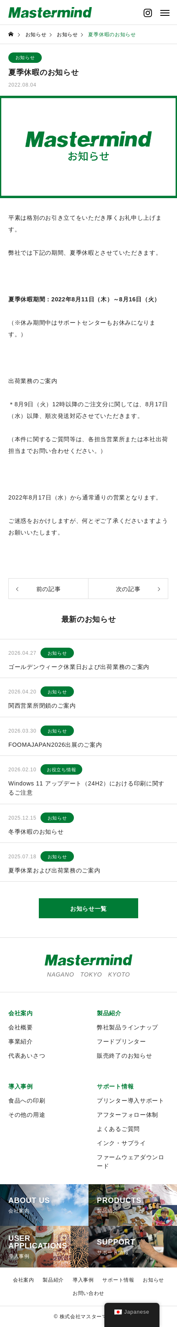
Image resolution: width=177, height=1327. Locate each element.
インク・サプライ (121, 1143)
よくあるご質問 (118, 1129)
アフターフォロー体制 (127, 1114)
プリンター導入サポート (130, 1100)
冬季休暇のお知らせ (35, 831)
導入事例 (20, 1086)
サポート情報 (115, 1086)
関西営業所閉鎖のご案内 (42, 705)
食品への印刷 (26, 1100)
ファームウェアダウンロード (130, 1161)
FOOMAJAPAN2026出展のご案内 (55, 744)
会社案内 (20, 1013)
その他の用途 (26, 1114)
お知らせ (25, 57)
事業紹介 (20, 1041)
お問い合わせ (88, 1293)
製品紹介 (109, 1013)
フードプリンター (121, 1041)
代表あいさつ (26, 1055)
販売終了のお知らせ (124, 1055)
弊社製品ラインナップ (127, 1027)
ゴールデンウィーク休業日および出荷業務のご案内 (78, 667)
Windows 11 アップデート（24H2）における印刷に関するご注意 (86, 788)
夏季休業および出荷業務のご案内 (54, 870)
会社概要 (20, 1027)
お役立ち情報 (61, 769)
